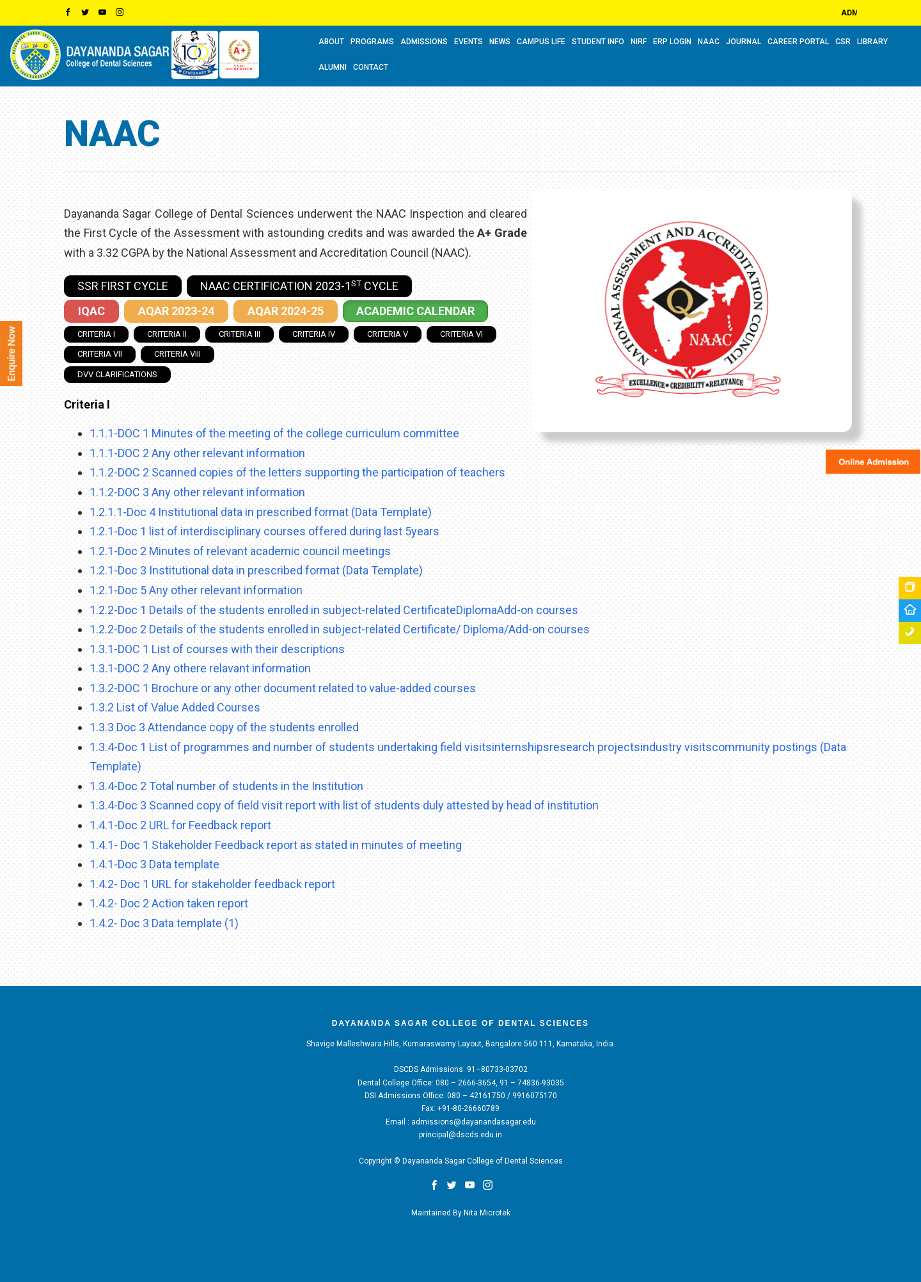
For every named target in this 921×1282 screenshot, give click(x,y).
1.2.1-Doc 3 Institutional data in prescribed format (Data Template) (256, 570)
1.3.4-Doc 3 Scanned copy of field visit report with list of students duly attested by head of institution (344, 805)
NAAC (709, 41)
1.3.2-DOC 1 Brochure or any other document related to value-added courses (283, 688)
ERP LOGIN (672, 41)
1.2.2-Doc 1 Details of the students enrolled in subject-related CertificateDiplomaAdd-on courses (334, 610)
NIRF (639, 41)
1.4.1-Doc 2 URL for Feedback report (180, 825)
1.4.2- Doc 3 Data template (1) (164, 923)
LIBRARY (872, 41)
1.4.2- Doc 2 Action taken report (169, 903)
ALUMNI (333, 67)
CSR (843, 41)
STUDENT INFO (598, 41)
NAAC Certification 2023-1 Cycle (299, 285)
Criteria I (96, 334)
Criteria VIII (177, 354)
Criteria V (387, 334)
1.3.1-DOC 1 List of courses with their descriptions (217, 649)
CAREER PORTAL (798, 41)
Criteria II (167, 334)
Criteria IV (313, 334)
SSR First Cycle (122, 286)
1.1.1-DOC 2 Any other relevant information (197, 453)
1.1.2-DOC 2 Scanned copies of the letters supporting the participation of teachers (297, 472)
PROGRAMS (372, 41)
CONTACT (370, 67)
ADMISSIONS (424, 41)
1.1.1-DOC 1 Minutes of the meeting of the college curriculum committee (274, 433)
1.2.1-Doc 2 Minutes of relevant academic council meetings (240, 551)
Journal (743, 41)
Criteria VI (461, 334)
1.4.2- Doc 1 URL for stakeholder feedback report (212, 884)
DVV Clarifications (117, 374)
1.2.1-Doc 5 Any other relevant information (196, 590)
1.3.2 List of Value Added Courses (175, 707)
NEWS (499, 41)
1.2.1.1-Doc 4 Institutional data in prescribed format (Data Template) (261, 512)
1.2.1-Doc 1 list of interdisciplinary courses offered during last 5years (264, 531)
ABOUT (331, 41)
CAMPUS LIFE (541, 41)
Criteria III (239, 334)
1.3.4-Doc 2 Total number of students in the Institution (226, 786)
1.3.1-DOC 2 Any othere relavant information (200, 668)
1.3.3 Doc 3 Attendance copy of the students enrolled (224, 727)
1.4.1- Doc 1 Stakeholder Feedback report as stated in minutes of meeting (276, 845)
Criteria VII (99, 354)
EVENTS (468, 41)
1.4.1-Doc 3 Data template (154, 864)
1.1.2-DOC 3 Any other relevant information (197, 492)
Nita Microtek (487, 1212)
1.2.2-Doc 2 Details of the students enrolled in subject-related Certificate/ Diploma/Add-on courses (340, 629)
